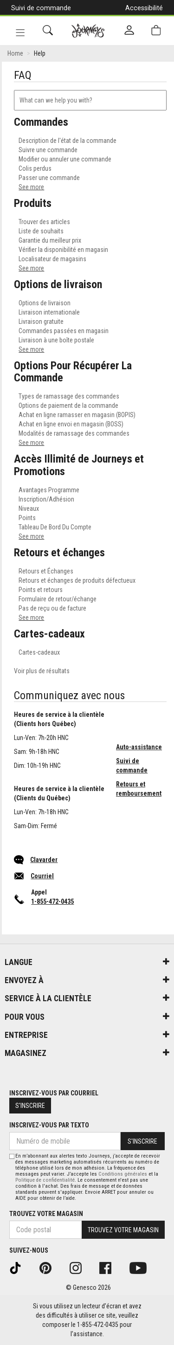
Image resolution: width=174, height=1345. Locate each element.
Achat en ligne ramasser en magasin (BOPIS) (77, 414)
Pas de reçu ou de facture (52, 608)
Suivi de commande (41, 8)
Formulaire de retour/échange (58, 599)
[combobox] (90, 100)
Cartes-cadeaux (39, 652)
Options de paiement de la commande (68, 405)
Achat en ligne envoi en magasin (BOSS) (71, 424)
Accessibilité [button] (144, 8)
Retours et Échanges (46, 571)
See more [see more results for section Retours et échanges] (31, 617)
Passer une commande (49, 177)
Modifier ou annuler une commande (65, 159)
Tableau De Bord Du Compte (55, 527)
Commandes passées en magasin (64, 331)
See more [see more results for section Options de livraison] (31, 349)
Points (27, 517)
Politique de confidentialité (45, 1180)
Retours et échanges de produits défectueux (77, 580)
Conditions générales (122, 1174)
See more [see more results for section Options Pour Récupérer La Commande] (31, 442)
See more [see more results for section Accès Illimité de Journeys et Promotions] (31, 536)
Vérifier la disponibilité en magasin (63, 249)
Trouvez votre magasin (46, 1213)
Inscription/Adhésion (46, 499)
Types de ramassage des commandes (69, 396)
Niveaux (29, 508)
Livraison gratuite (41, 321)
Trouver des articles (44, 221)
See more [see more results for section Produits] (31, 268)
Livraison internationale (49, 312)
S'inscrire (30, 1105)
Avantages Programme (49, 490)
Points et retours (41, 589)
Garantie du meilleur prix (50, 240)
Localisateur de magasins (52, 259)
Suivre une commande (48, 150)
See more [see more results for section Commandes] (31, 187)
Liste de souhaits (41, 231)
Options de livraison (45, 303)
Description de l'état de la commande (67, 140)
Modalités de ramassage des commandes (74, 433)
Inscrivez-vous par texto (49, 1125)
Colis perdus (35, 168)
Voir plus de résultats (42, 671)
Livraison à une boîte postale (56, 340)
